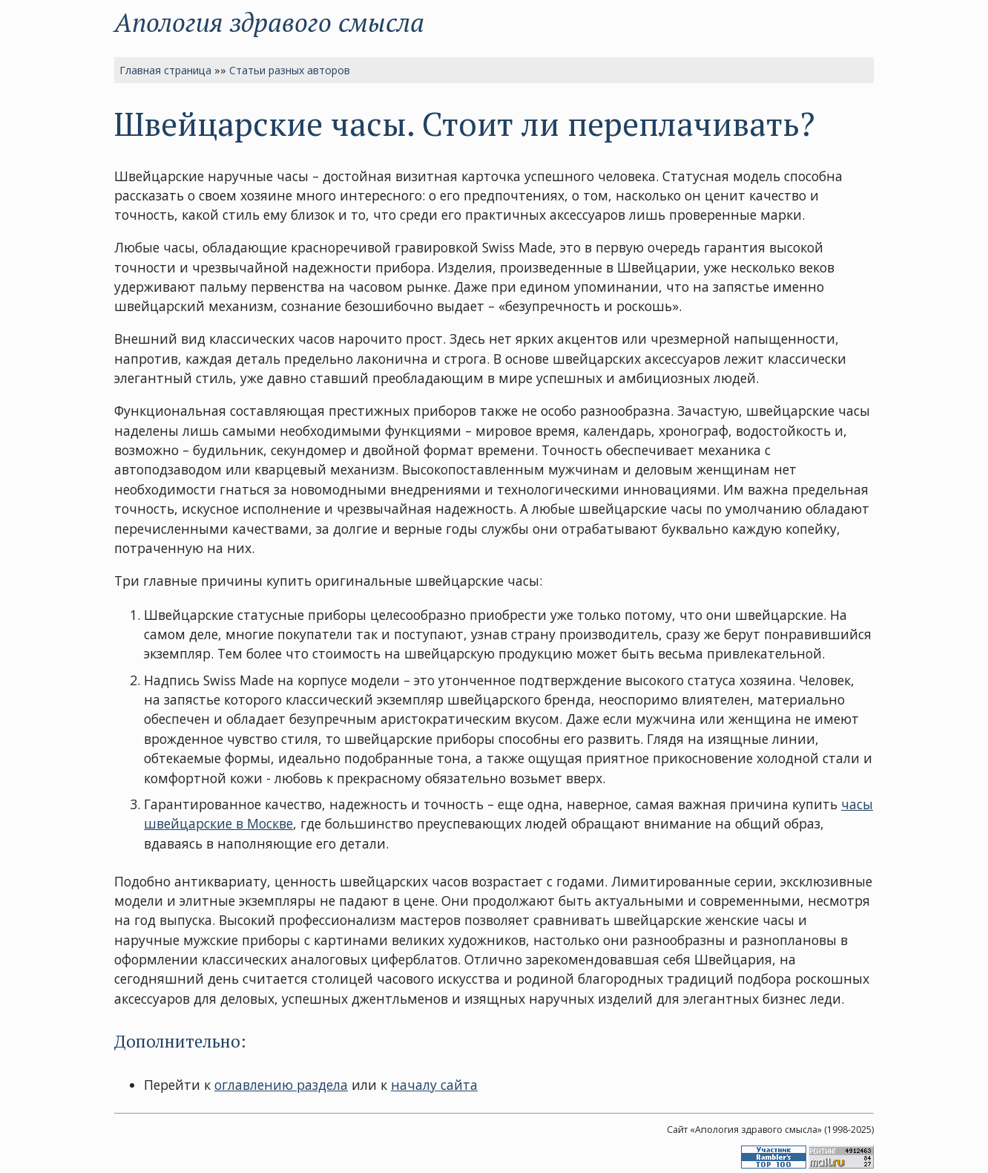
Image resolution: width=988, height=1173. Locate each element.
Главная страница (165, 70)
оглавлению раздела (281, 1085)
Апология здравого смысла (269, 21)
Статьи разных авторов (289, 70)
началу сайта (434, 1085)
